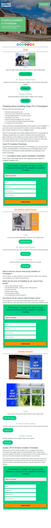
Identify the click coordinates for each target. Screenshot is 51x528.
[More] (33, 44)
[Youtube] (31, 44)
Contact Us (25, 88)
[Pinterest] (28, 44)
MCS (5, 156)
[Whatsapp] (23, 44)
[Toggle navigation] (37, 4)
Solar (25, 67)
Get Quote (25, 101)
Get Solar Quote (25, 74)
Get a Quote (44, 4)
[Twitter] (20, 44)
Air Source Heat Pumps (25, 80)
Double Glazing (25, 94)
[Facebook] (18, 44)
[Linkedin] (25, 44)
